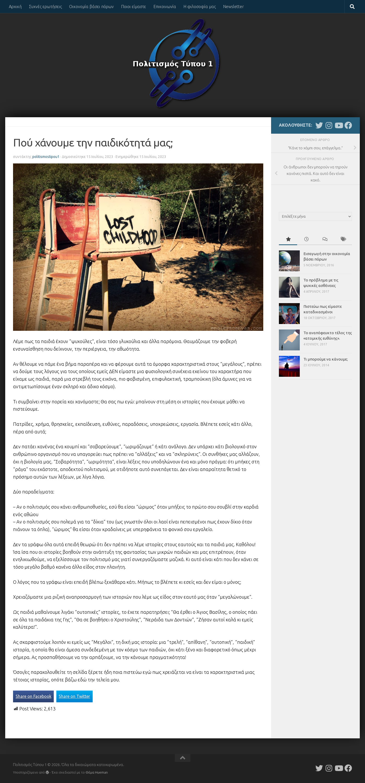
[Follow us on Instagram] (329, 125)
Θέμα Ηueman (97, 772)
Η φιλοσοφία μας (199, 6)
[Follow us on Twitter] (319, 125)
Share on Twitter (74, 696)
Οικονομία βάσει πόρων (91, 6)
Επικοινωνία (164, 6)
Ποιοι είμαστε (133, 6)
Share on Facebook (33, 696)
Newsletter (233, 6)
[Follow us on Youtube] (338, 125)
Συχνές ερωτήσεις (45, 6)
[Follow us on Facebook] (348, 125)
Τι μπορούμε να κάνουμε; (325, 359)
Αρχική (15, 6)
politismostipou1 (45, 157)
